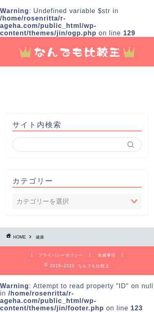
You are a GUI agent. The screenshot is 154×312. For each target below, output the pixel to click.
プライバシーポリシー (60, 255)
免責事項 (107, 255)
